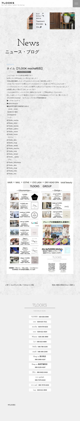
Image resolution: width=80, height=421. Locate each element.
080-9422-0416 (42, 372)
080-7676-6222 (40, 380)
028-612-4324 (42, 332)
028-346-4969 (43, 337)
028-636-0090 (43, 317)
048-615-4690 (41, 342)
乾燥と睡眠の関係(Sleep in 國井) (63, 285)
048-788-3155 (42, 347)
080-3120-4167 (40, 367)
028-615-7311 (42, 322)
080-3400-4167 (40, 359)
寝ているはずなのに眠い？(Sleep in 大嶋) (20, 285)
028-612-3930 (42, 390)
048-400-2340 (42, 352)
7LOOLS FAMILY (24, 72)
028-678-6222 (43, 327)
